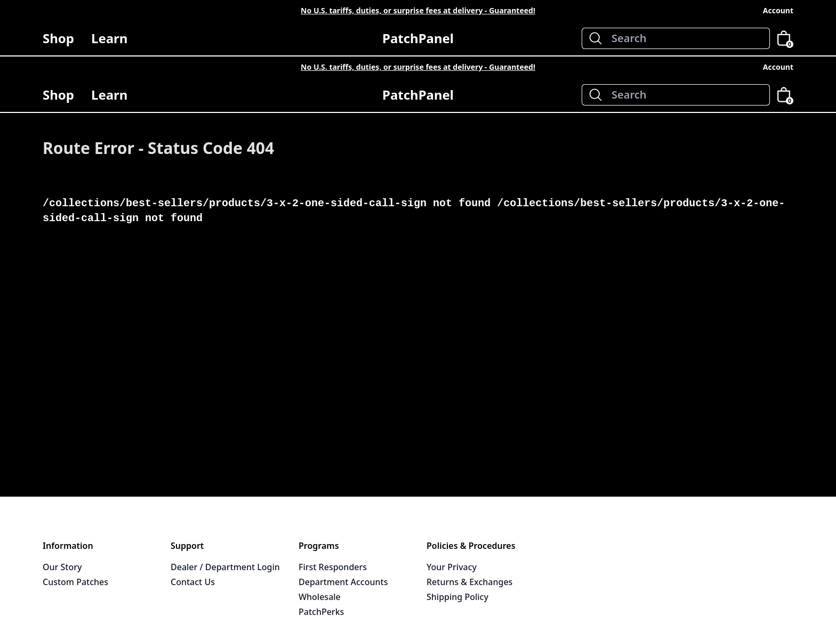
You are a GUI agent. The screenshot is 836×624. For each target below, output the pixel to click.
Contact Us (193, 582)
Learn (109, 42)
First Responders (333, 567)
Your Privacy (452, 567)
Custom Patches (75, 582)
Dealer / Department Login (225, 567)
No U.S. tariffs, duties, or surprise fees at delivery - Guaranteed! (418, 10)
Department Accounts (343, 582)
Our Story (62, 567)
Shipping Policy (457, 597)
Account (778, 10)
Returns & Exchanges (469, 582)
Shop (58, 42)
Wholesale (320, 597)
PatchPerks (321, 612)
